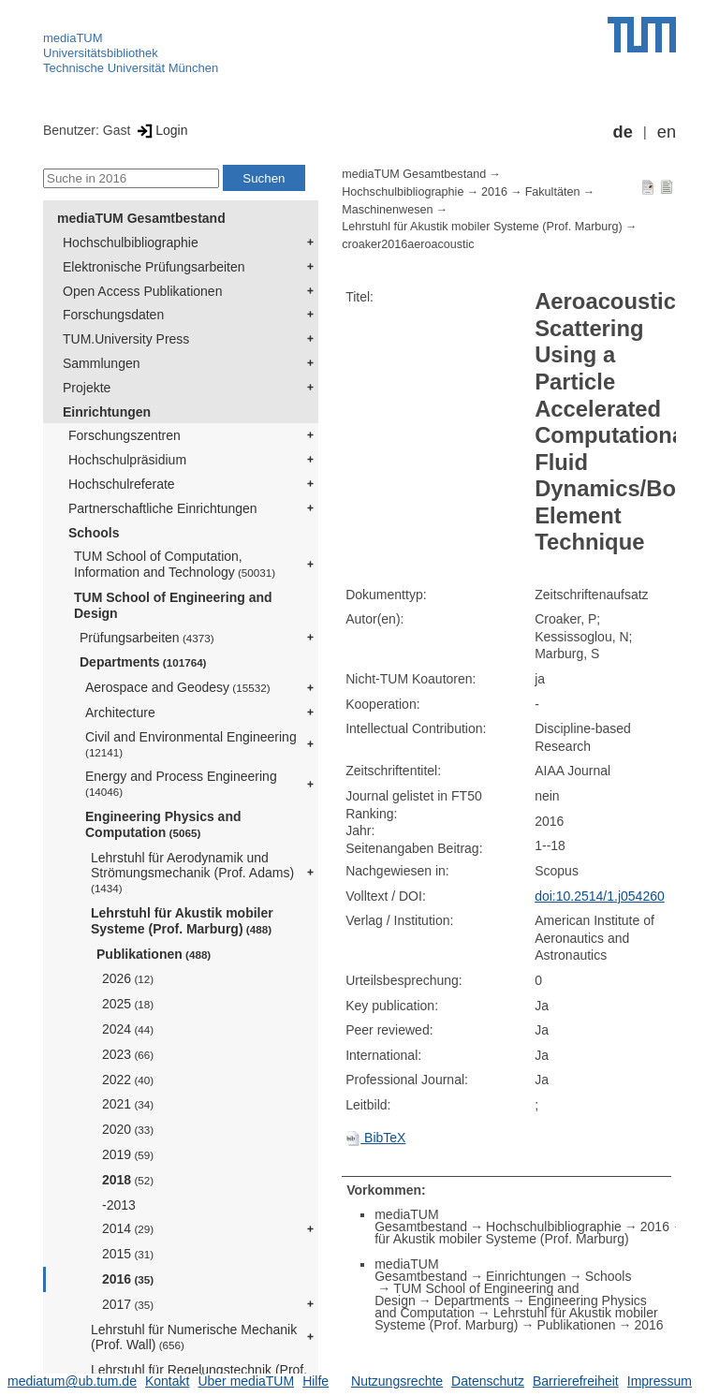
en (666, 132)
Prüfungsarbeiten (147, 637)
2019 (128, 1154)
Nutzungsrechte (397, 1381)
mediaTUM (73, 38)
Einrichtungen (107, 411)
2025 (128, 1003)
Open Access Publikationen (142, 291)
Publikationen (153, 954)
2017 (128, 1304)
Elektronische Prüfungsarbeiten (154, 266)
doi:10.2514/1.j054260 (600, 896)
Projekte (86, 387)
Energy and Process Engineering (181, 783)
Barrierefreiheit (576, 1381)
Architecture (120, 712)
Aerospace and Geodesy (178, 687)
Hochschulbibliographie (130, 242)
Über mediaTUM (246, 1381)
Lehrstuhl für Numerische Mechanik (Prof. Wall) (194, 1337)
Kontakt (167, 1381)
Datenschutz (487, 1381)
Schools (93, 532)
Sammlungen (101, 363)
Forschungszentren (124, 435)
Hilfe (315, 1381)
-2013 (119, 1205)
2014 (128, 1228)
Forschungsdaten (113, 314)
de (623, 132)
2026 (128, 978)
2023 (128, 1054)
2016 (128, 1278)
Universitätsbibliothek (100, 53)
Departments (143, 661)
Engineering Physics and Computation (163, 824)
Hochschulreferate (121, 484)
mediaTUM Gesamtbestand (141, 218)
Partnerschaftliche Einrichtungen (162, 508)
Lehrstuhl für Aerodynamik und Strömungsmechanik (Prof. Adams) (192, 872)
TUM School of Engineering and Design (173, 605)
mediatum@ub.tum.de (72, 1381)
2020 (128, 1129)
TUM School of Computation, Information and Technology (174, 564)
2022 (128, 1079)
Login (160, 130)
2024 (128, 1028)
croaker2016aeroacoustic (408, 244)
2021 (128, 1103)
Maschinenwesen (387, 209)
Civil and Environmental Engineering (191, 743)
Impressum (659, 1381)
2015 (128, 1253)
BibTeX (375, 1137)
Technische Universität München (130, 68)
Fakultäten (552, 191)
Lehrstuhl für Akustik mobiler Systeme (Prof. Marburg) (182, 920)
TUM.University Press (126, 338)
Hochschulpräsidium (127, 459)
